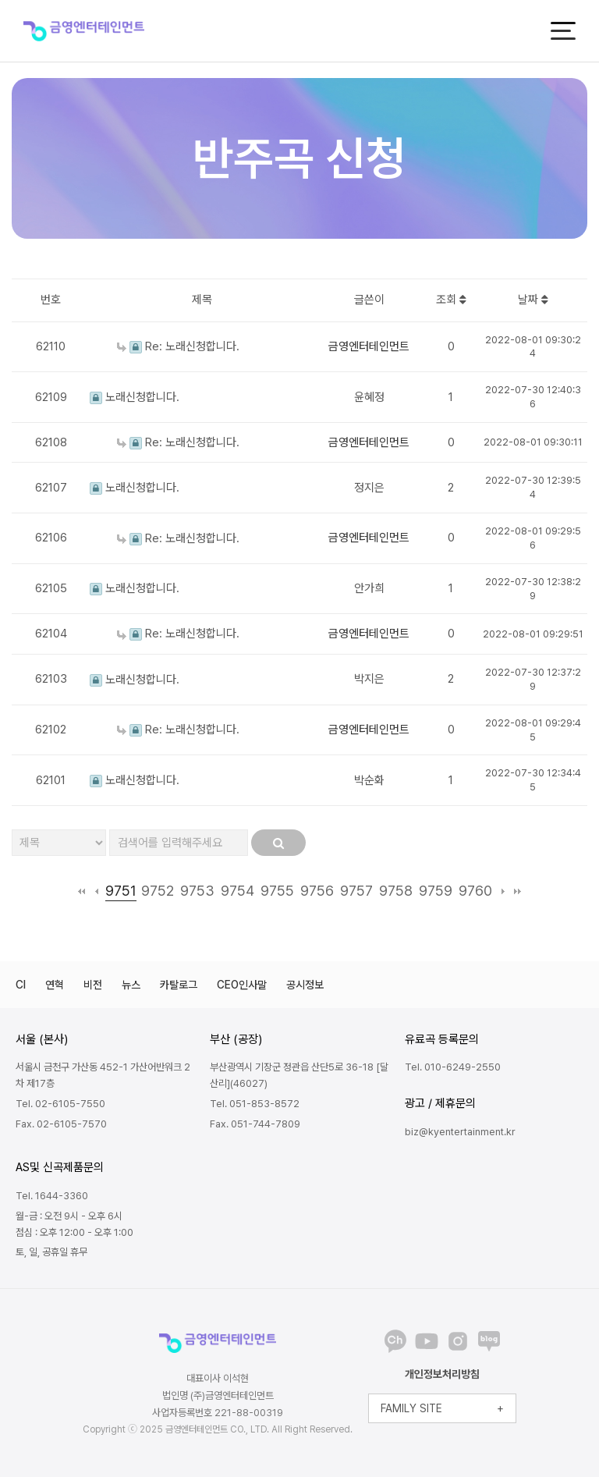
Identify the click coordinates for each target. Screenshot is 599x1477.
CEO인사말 (242, 984)
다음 (503, 891)
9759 (435, 890)
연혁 (54, 984)
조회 (451, 300)
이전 (96, 891)
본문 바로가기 (0, 0)
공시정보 (305, 984)
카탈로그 (178, 984)
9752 (157, 890)
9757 (356, 890)
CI (21, 984)
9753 (197, 890)
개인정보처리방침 (442, 1374)
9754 (237, 890)
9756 (317, 890)
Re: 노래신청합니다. (178, 346)
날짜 (533, 300)
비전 (92, 984)
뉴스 (131, 984)
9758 (396, 890)
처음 (81, 891)
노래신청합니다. (134, 397)
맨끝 (517, 891)
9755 (277, 890)
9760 (475, 890)
